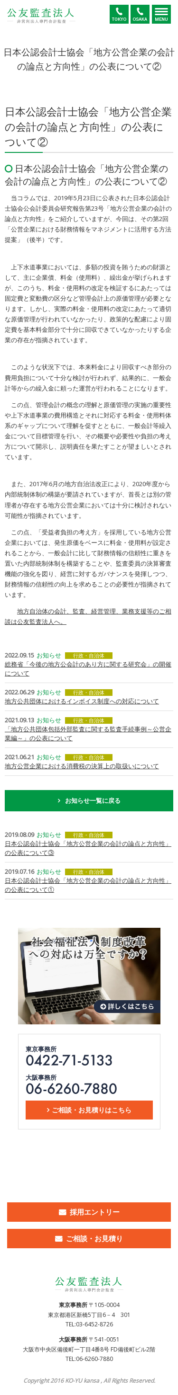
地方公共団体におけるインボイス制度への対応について (82, 701)
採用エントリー (95, 1212)
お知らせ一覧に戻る (93, 800)
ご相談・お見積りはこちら (91, 1109)
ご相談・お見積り (94, 1238)
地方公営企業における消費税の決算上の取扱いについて (82, 766)
